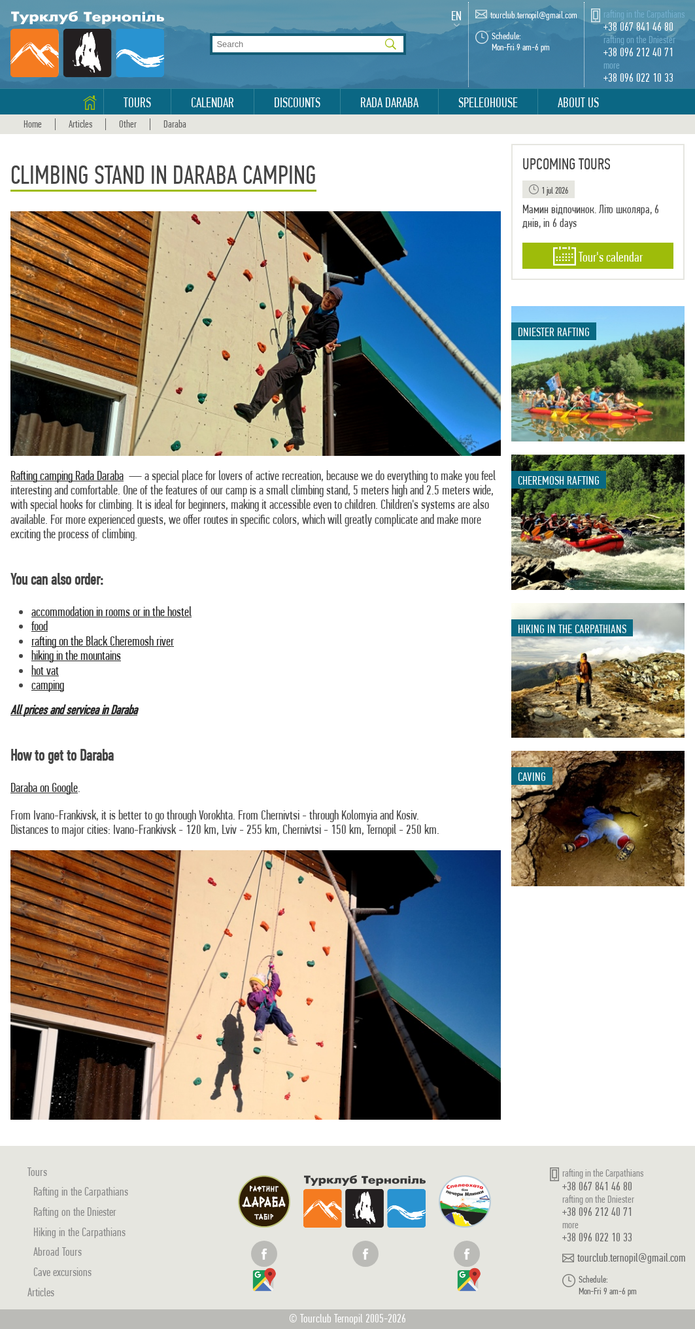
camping (47, 685)
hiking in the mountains (76, 655)
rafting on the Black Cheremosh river (102, 641)
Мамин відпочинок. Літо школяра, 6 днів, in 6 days (590, 216)
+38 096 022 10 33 (638, 77)
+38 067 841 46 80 (638, 26)
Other (128, 124)
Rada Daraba (389, 103)
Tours (137, 103)
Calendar (212, 103)
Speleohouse (488, 103)
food (39, 626)
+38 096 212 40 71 (638, 52)
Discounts (297, 103)
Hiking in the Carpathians (79, 1232)
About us (578, 103)
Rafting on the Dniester (74, 1211)
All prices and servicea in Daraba (73, 709)
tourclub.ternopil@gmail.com (533, 15)
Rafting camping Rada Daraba (67, 475)
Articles (80, 124)
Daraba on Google (44, 787)
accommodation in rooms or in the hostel (111, 611)
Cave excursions (62, 1272)
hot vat (45, 670)
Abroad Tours (57, 1251)
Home (33, 124)
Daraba (174, 124)
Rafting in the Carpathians (80, 1191)
